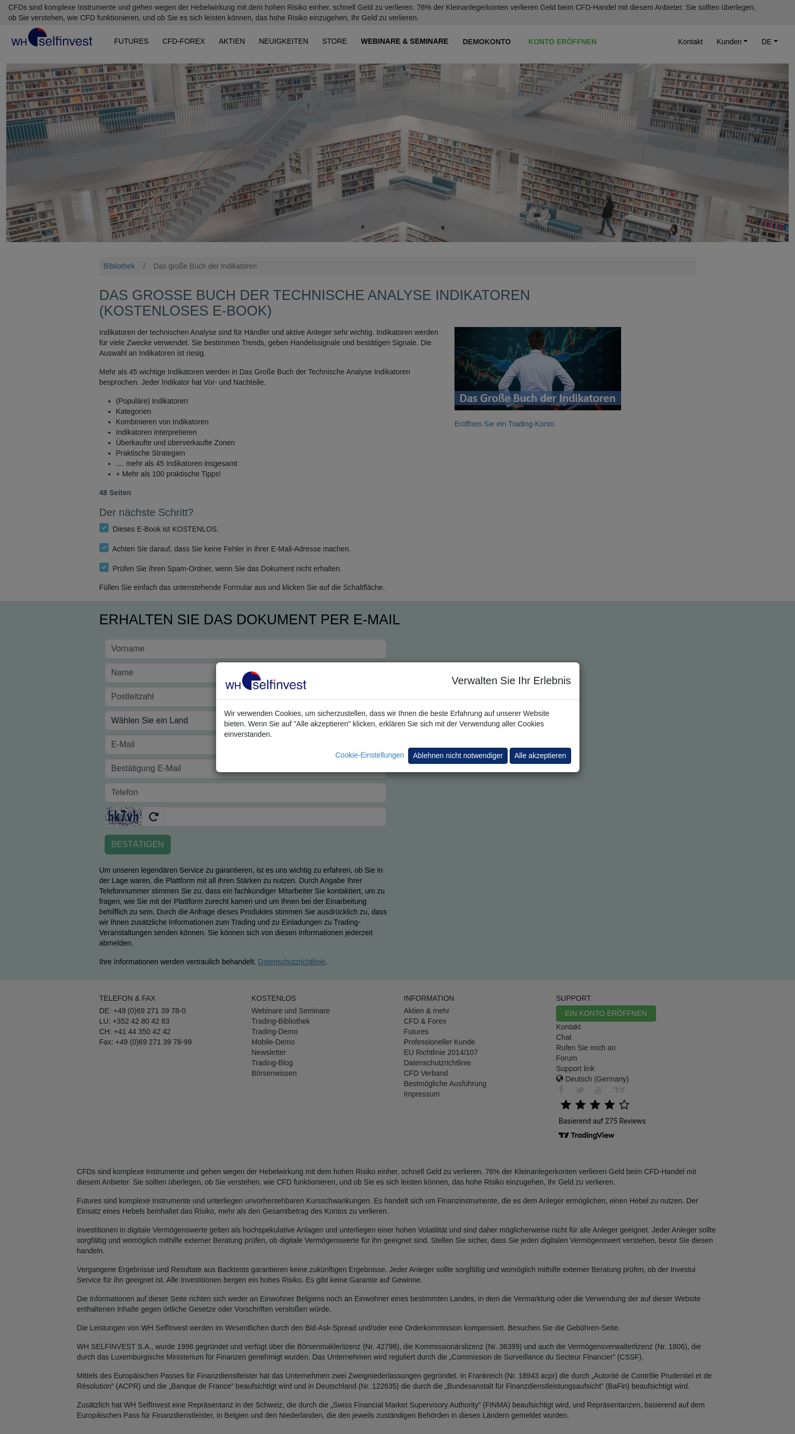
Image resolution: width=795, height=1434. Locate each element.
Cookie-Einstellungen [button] (369, 755)
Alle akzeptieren (540, 755)
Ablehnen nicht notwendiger (458, 755)
